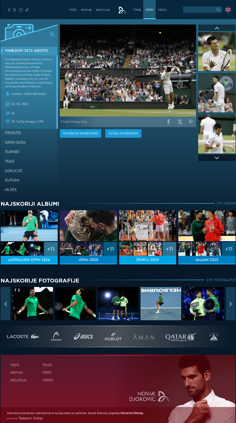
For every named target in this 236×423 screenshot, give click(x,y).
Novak (86, 10)
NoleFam (103, 10)
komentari (80, 133)
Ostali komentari (123, 133)
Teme (10, 162)
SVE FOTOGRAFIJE (221, 280)
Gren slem (15, 143)
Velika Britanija (34, 94)
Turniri (12, 152)
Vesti (73, 10)
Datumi (12, 180)
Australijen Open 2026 (29, 260)
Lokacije (13, 171)
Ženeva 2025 (147, 260)
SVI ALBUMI (226, 203)
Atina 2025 (88, 260)
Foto (149, 10)
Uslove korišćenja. (132, 413)
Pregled (13, 133)
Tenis (137, 10)
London (16, 94)
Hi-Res (11, 190)
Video (162, 10)
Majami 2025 (207, 260)
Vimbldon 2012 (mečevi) (26, 51)
